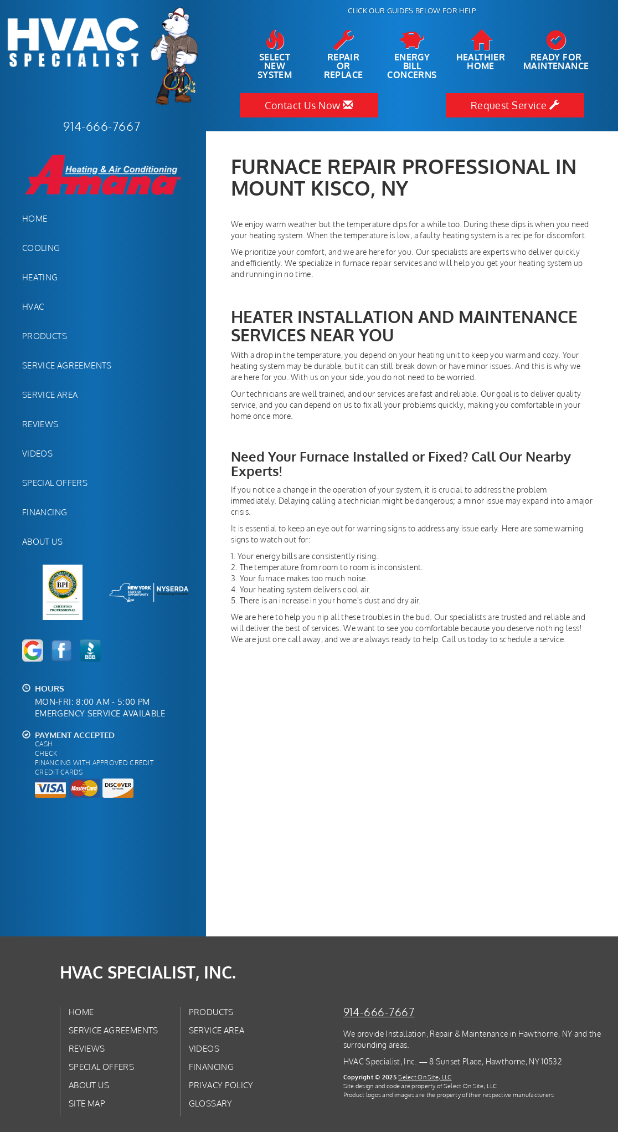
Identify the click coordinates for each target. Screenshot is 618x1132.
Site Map (87, 1103)
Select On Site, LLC (424, 1077)
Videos (37, 453)
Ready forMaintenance (556, 50)
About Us (42, 541)
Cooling (41, 248)
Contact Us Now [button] (309, 105)
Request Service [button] (515, 105)
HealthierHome (481, 50)
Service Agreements (67, 365)
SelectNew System (275, 54)
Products (44, 336)
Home (34, 218)
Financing (44, 512)
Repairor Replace (343, 54)
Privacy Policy (221, 1085)
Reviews (40, 424)
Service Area (50, 394)
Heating (40, 277)
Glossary (211, 1103)
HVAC (33, 306)
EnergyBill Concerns (412, 54)
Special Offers (54, 483)
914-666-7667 (379, 1012)
